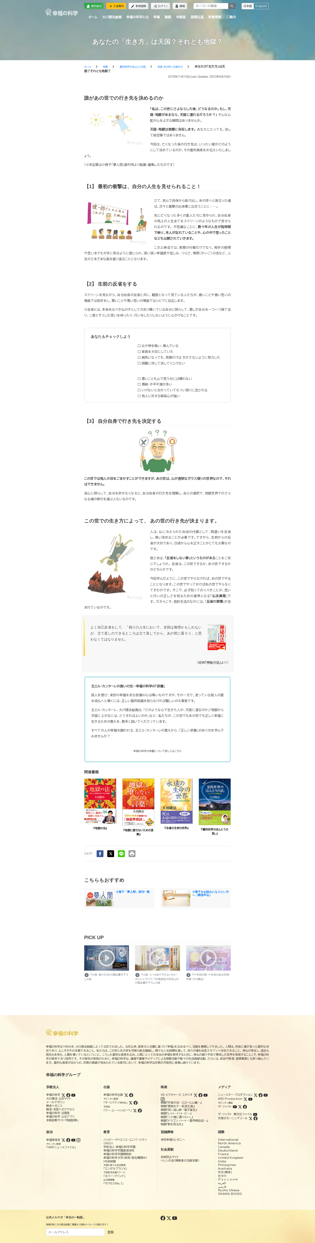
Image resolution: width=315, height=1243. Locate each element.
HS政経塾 (109, 1161)
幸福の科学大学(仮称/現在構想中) (125, 1157)
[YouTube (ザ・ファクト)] (235, 1107)
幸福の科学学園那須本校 (118, 1150)
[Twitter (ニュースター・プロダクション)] (256, 1095)
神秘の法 (213, 662)
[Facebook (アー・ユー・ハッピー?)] (140, 1110)
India (222, 1161)
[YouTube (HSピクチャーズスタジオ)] (206, 1095)
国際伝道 (197, 17)
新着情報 (214, 17)
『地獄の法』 (100, 828)
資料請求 (93, 6)
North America (229, 1143)
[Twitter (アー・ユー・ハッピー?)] (135, 1110)
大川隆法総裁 (112, 17)
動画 (168, 17)
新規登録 (138, 6)
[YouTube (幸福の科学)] (73, 1095)
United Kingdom (230, 1157)
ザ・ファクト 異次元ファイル (235, 1114)
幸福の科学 (53, 1094)
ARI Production (230, 1098)
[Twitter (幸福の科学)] (63, 1095)
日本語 (247, 6)
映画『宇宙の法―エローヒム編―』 (181, 1102)
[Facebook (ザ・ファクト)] (245, 1107)
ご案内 (231, 17)
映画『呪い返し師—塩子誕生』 (179, 1109)
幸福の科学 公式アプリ (60, 1116)
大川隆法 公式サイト (58, 1098)
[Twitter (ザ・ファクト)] (240, 1107)
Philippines (227, 1165)
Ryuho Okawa (228, 1190)
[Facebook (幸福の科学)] (68, 1095)
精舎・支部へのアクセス (60, 1109)
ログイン (160, 6)
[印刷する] (132, 853)
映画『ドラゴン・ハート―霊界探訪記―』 (184, 1120)
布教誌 (181, 17)
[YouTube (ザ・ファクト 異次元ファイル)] (255, 1114)
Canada (224, 1147)
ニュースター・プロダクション (235, 1094)
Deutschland (228, 1150)
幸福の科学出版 (113, 1094)
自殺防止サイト (170, 1157)
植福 (180, 6)
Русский (228, 1179)
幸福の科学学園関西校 (117, 1154)
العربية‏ (222, 1183)
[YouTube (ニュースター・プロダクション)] (266, 1095)
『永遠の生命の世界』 (176, 828)
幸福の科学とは (137, 17)
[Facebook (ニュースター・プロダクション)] (261, 1095)
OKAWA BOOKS (230, 1193)
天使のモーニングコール (233, 1118)
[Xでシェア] (110, 853)
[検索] (232, 6)
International (228, 1139)
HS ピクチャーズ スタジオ (176, 1094)
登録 (110, 1232)
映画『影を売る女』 (172, 1124)
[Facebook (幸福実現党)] (68, 1140)
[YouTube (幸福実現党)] (73, 1140)
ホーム (92, 17)
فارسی (222, 1186)
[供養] (157, 751)
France (223, 1154)
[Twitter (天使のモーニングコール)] (251, 1118)
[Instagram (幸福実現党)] (78, 1140)
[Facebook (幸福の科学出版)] (131, 1095)
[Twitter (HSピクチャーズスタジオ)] (195, 1095)
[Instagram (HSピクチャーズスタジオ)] (163, 1099)
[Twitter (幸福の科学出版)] (126, 1095)
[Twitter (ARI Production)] (245, 1099)
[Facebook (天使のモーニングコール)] (256, 1118)
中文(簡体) (225, 1172)
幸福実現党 (53, 1139)
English (261, 6)
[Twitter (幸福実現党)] (63, 1140)
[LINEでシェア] (121, 853)
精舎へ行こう (54, 1105)
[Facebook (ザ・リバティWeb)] (136, 1103)
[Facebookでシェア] (100, 853)
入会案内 (116, 6)
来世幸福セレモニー (173, 1139)
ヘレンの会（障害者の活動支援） (180, 1160)
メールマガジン (55, 1102)
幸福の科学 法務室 (58, 1113)
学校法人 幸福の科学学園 (119, 1147)
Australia (225, 1168)
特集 (156, 17)
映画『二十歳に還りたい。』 (177, 1117)
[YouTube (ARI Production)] (250, 1099)
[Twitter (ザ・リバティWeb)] (131, 1103)
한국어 (222, 1175)
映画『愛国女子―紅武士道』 (177, 1106)
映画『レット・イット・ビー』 (176, 1113)
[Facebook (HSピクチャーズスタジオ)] (200, 1095)
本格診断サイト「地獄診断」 (62, 1120)
